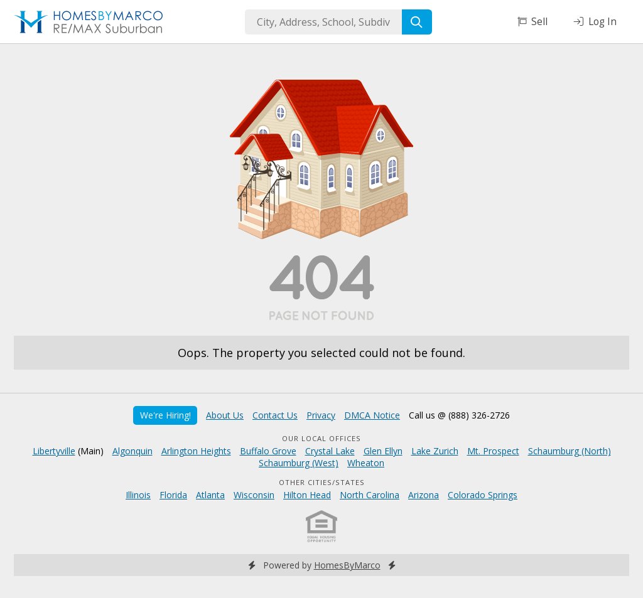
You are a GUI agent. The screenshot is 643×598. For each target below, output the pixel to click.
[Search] (417, 22)
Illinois (138, 495)
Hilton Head (307, 495)
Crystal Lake (330, 451)
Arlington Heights (196, 451)
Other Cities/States (322, 482)
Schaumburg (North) (569, 451)
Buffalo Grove (268, 451)
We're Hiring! (165, 415)
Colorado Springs (482, 495)
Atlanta (210, 495)
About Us (225, 415)
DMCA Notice (372, 415)
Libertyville (54, 451)
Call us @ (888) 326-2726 (459, 415)
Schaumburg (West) (298, 463)
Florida (173, 495)
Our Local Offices (321, 438)
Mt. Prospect (493, 451)
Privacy (320, 415)
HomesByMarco (347, 565)
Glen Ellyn (383, 451)
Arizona (423, 495)
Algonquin (132, 451)
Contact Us (275, 415)
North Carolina (369, 495)
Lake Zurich (434, 451)
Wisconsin (254, 495)
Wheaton (365, 463)
